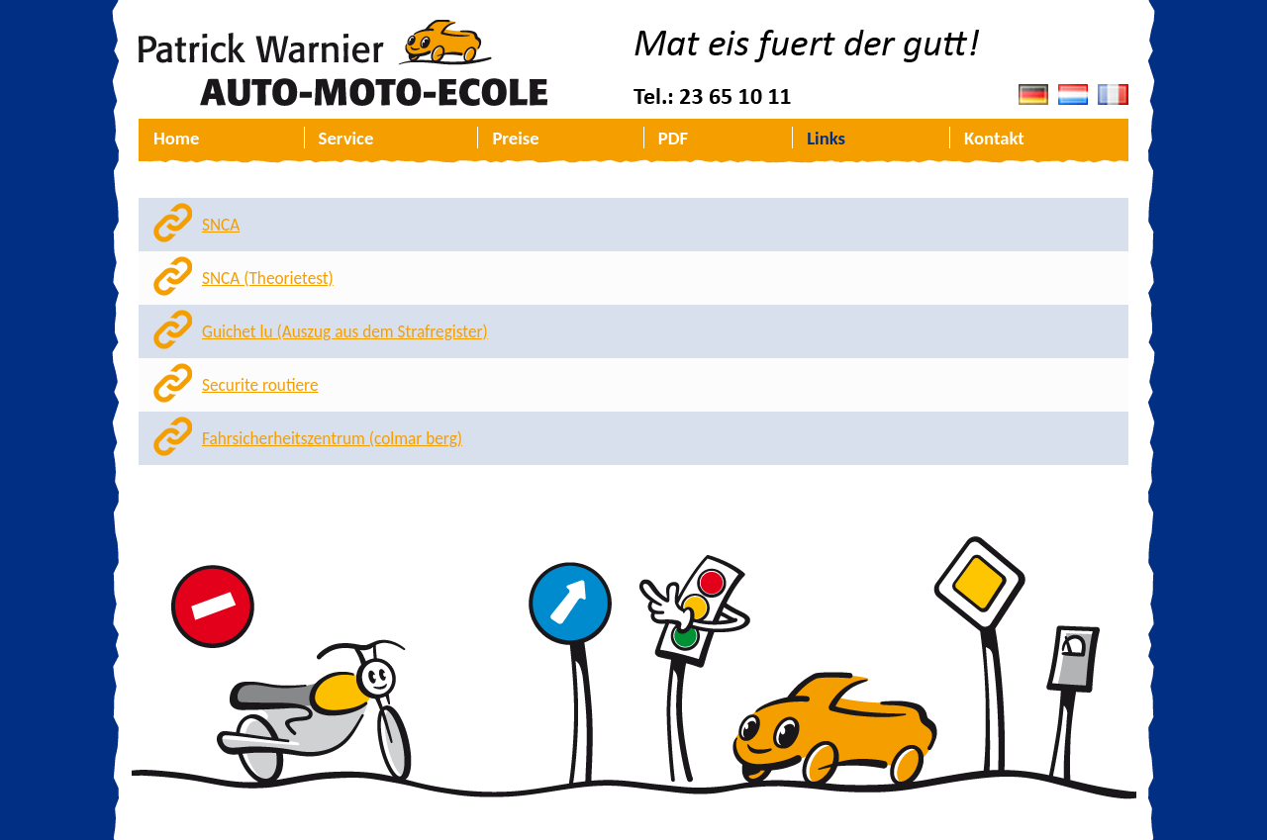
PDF (673, 138)
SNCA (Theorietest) (268, 278)
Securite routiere (260, 385)
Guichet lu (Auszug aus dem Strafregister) (345, 332)
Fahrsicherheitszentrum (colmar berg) (332, 438)
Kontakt (994, 138)
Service (346, 138)
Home (176, 138)
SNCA (221, 225)
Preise (515, 138)
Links (826, 138)
